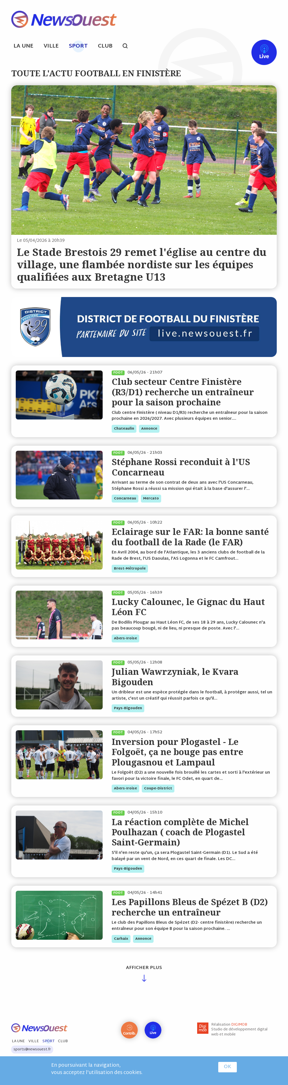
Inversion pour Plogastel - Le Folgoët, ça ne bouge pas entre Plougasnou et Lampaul (177, 752)
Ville (51, 46)
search (128, 46)
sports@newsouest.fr (32, 1049)
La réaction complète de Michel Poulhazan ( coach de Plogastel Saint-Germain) (180, 832)
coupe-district (158, 788)
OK (227, 1066)
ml (216, 47)
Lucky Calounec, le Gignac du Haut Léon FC (188, 607)
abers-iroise (125, 638)
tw (238, 47)
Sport (78, 46)
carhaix (121, 939)
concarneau (125, 498)
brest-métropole (130, 568)
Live (258, 47)
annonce (149, 428)
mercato (151, 498)
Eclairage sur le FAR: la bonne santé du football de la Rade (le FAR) (190, 537)
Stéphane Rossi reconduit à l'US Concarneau (181, 467)
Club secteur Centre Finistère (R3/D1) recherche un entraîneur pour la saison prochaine (183, 392)
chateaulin (124, 428)
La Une (23, 46)
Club (105, 46)
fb (226, 47)
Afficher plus (144, 968)
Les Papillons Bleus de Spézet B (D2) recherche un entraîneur (190, 907)
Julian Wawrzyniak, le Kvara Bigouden (175, 676)
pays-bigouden (128, 708)
